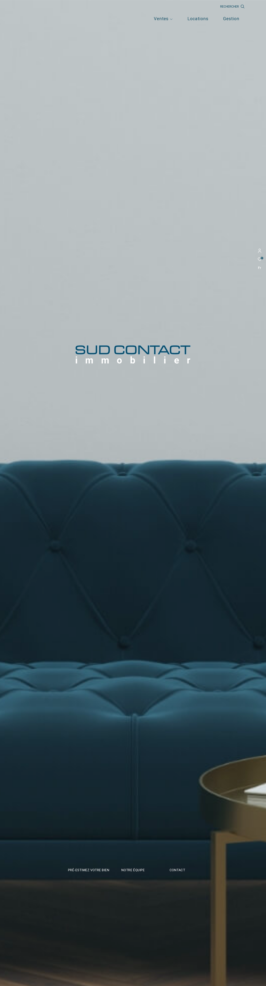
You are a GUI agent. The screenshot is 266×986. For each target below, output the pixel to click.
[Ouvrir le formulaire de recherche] (250, 6)
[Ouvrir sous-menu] (171, 19)
